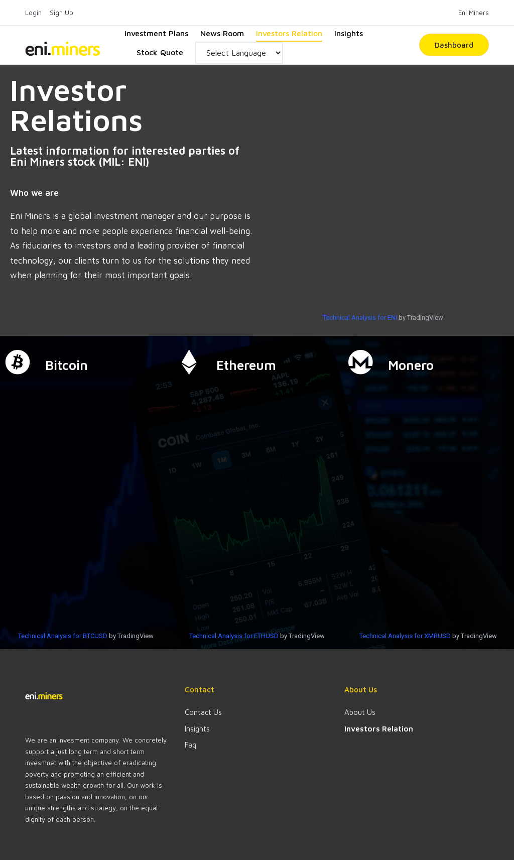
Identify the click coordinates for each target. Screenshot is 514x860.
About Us (359, 712)
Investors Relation (378, 728)
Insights (197, 728)
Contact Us (203, 712)
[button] (454, 45)
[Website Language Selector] (239, 53)
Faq (190, 745)
